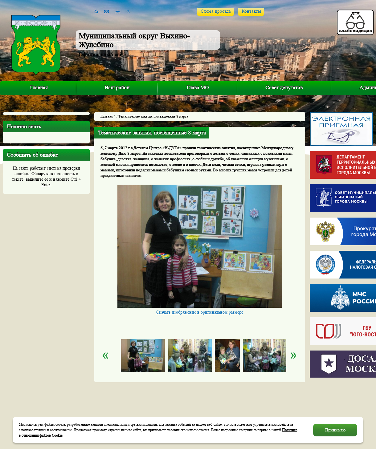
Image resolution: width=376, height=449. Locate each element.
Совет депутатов (284, 87)
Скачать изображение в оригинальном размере (199, 312)
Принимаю (335, 429)
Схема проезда (216, 11)
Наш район (116, 87)
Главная (39, 87)
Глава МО (197, 87)
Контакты (251, 11)
